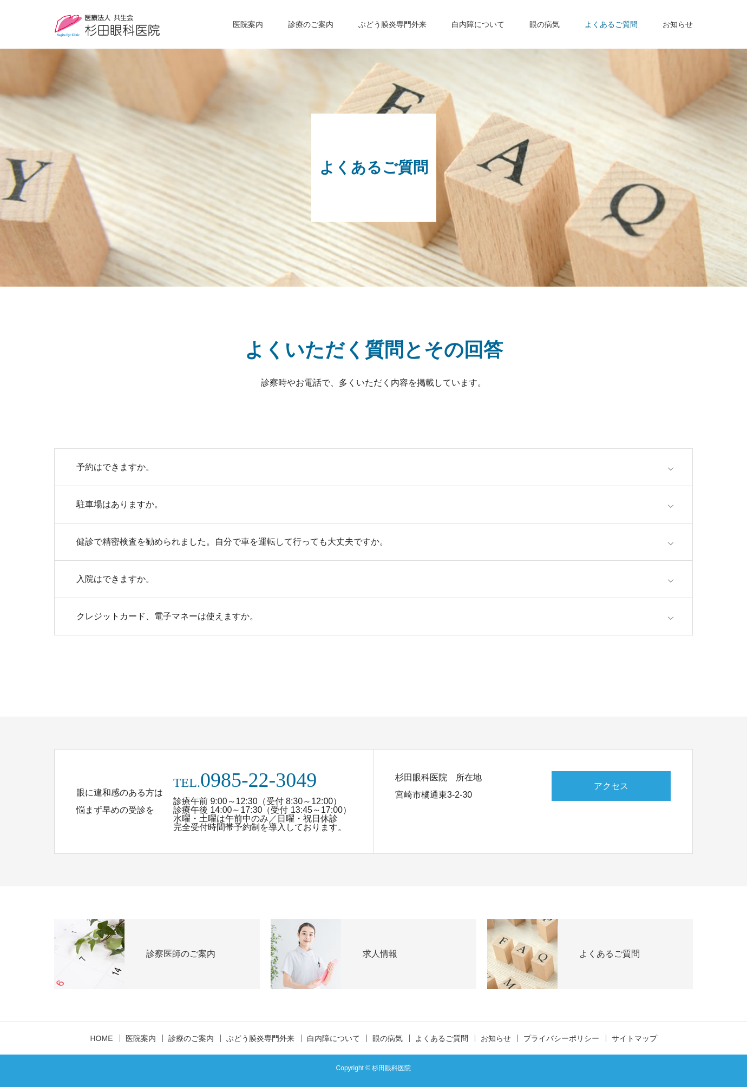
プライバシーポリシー (561, 1038)
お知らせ (678, 24)
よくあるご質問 (611, 24)
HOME (101, 1038)
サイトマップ (634, 1038)
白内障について (477, 24)
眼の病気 (544, 24)
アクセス (611, 786)
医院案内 (248, 24)
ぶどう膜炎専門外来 (392, 24)
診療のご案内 (310, 24)
